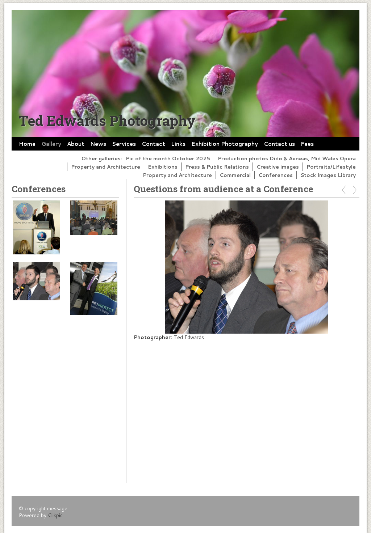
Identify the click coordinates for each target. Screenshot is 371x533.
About (75, 144)
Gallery (51, 144)
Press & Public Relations (217, 166)
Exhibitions (163, 166)
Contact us (279, 144)
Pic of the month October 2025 (168, 158)
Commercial (235, 175)
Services (124, 144)
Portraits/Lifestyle (331, 166)
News (98, 144)
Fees (307, 144)
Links (178, 144)
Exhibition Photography (224, 144)
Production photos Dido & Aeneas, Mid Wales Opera (287, 158)
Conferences (275, 175)
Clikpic (55, 515)
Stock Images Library (328, 175)
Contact (153, 144)
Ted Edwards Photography (107, 120)
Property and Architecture (105, 166)
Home (27, 144)
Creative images (278, 166)
